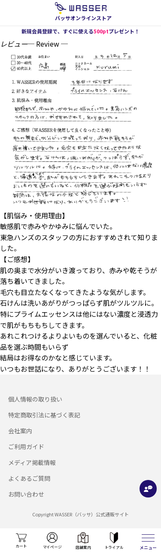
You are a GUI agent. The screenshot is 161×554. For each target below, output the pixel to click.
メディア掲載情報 (32, 462)
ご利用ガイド (26, 446)
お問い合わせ (26, 494)
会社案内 (20, 430)
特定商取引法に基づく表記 (44, 415)
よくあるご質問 (29, 478)
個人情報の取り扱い (35, 399)
